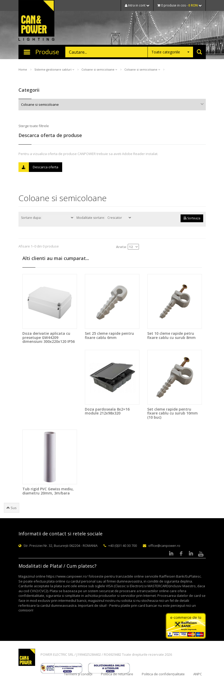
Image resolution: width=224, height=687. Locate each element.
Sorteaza (191, 218)
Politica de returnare (117, 674)
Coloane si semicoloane (99, 69)
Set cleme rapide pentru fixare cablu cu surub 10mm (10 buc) (172, 413)
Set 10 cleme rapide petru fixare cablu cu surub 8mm (171, 335)
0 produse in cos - (179, 5)
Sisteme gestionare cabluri (54, 69)
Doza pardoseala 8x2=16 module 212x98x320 (107, 411)
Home (22, 69)
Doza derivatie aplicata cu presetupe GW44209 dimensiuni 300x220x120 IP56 (48, 337)
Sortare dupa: (47, 217)
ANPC (197, 674)
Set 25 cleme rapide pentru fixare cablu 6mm (109, 335)
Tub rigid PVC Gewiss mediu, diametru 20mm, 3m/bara (48, 490)
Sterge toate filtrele (33, 125)
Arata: (127, 247)
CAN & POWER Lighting (36, 21)
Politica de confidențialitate (163, 674)
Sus (12, 507)
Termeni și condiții (78, 674)
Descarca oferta (38, 167)
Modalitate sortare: (104, 217)
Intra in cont (137, 5)
